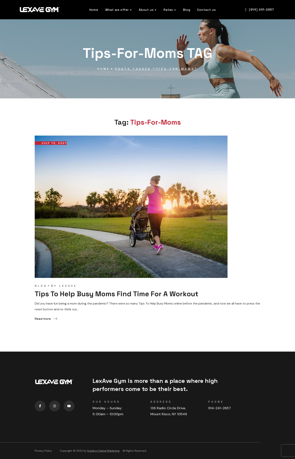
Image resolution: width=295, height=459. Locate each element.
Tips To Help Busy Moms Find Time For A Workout (116, 293)
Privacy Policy (43, 450)
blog (41, 286)
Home (103, 69)
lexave (68, 286)
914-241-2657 (219, 408)
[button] (259, 10)
